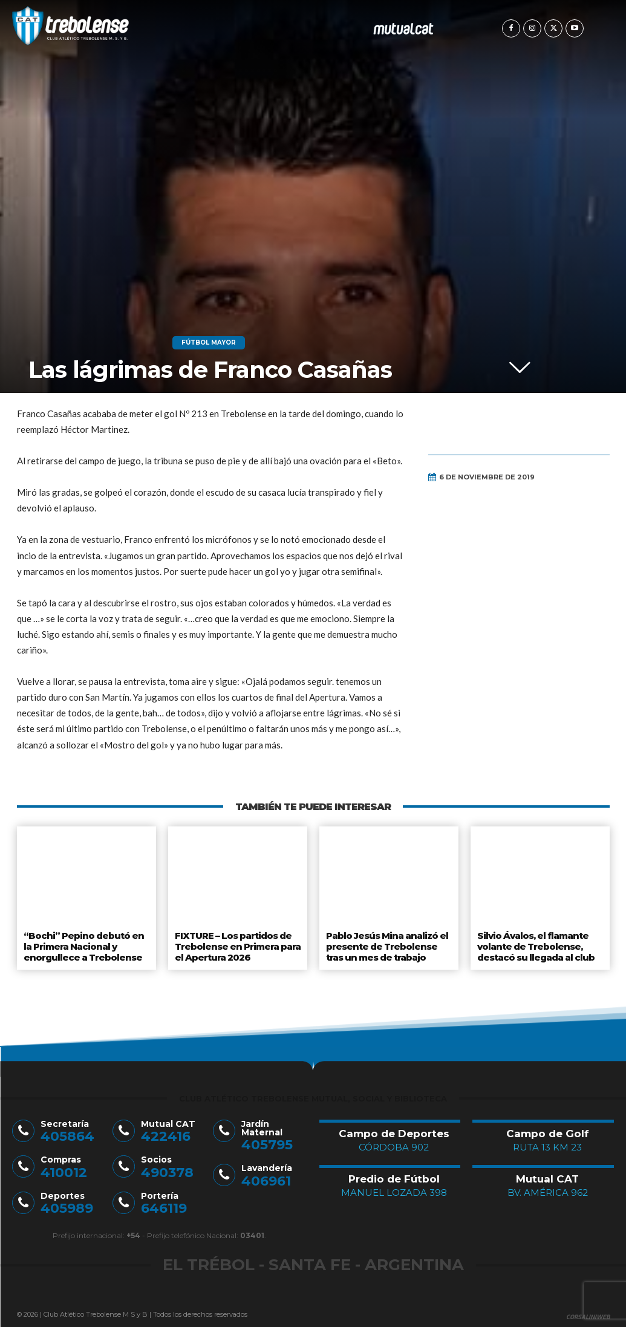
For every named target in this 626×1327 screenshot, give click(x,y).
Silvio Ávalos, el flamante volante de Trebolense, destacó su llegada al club (535, 944)
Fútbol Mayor (208, 342)
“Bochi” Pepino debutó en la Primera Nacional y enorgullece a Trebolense (82, 944)
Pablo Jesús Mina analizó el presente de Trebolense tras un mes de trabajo (386, 944)
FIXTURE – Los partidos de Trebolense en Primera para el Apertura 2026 (236, 944)
